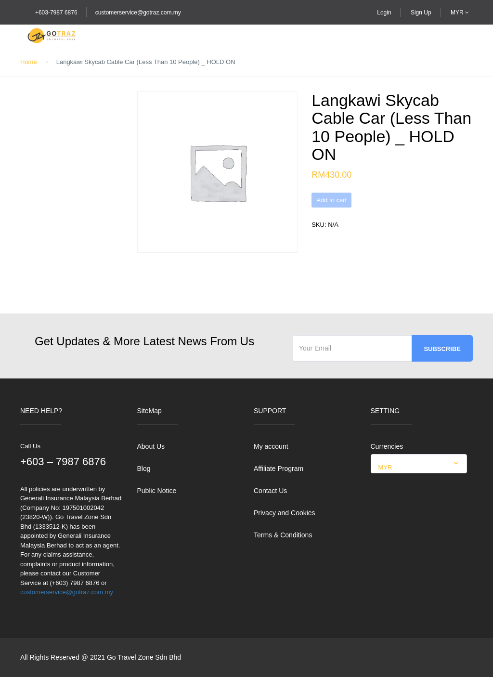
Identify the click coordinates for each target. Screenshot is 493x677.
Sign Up (421, 12)
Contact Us (270, 491)
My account (271, 446)
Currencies (387, 446)
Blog (144, 468)
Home (28, 61)
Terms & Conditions (283, 535)
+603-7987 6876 (56, 12)
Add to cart (331, 200)
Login (384, 12)
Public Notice (157, 491)
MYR (460, 12)
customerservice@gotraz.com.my (138, 12)
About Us (151, 446)
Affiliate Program (278, 468)
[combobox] (419, 463)
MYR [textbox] (385, 467)
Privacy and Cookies (284, 513)
